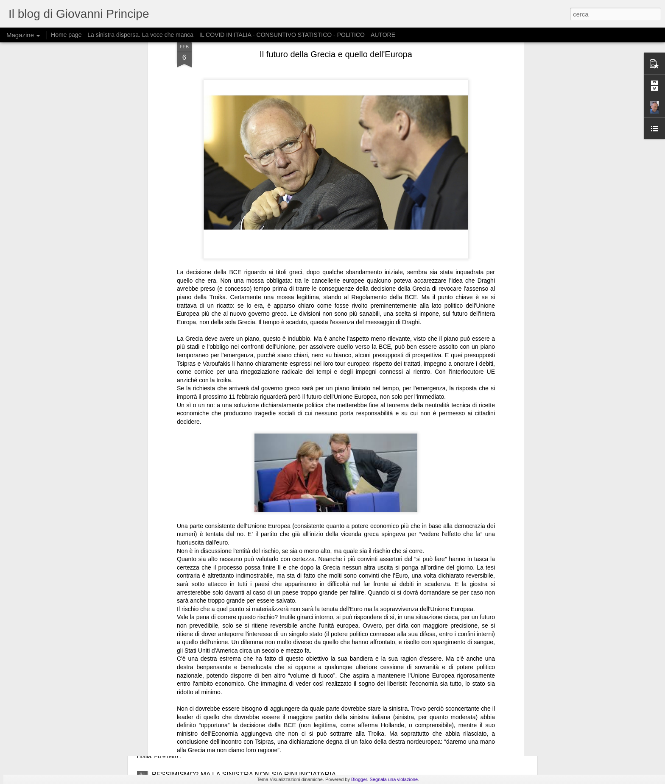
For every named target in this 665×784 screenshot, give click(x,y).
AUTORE (383, 34)
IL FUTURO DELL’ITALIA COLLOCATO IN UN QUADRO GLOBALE (254, 709)
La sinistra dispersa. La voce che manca (140, 34)
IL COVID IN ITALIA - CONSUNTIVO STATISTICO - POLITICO (282, 34)
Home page (66, 34)
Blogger (359, 779)
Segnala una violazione (393, 779)
